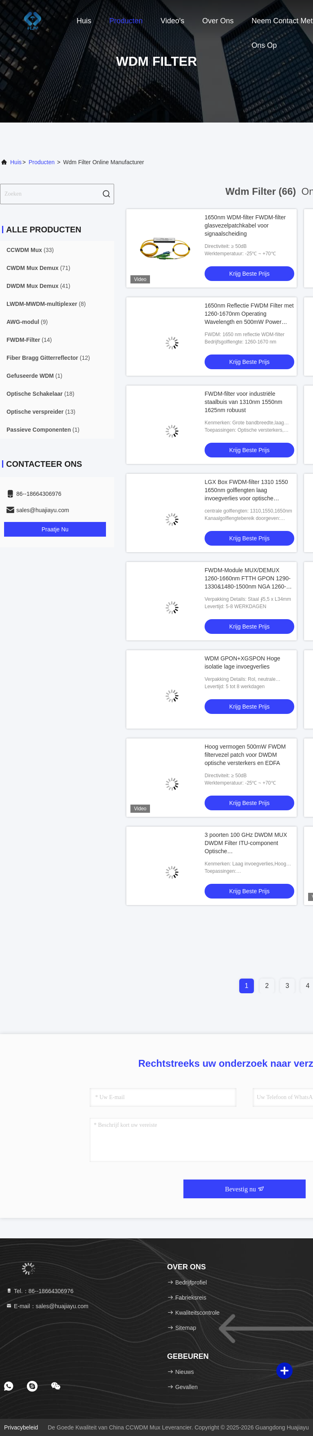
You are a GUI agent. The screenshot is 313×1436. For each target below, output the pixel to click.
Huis (84, 21)
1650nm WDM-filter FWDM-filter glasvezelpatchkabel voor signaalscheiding (245, 225)
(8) (46, 304)
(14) (29, 340)
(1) (34, 375)
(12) (48, 358)
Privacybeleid (21, 1427)
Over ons (218, 21)
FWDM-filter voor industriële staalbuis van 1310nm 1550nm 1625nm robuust (243, 401)
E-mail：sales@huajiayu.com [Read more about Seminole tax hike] (47, 1306)
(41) (38, 286)
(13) (41, 411)
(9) (27, 322)
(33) (30, 250)
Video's (172, 21)
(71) (38, 268)
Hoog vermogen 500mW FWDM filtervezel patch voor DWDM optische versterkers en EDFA (245, 754)
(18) (41, 393)
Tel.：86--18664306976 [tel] (39, 1291)
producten (42, 162)
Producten (126, 21)
